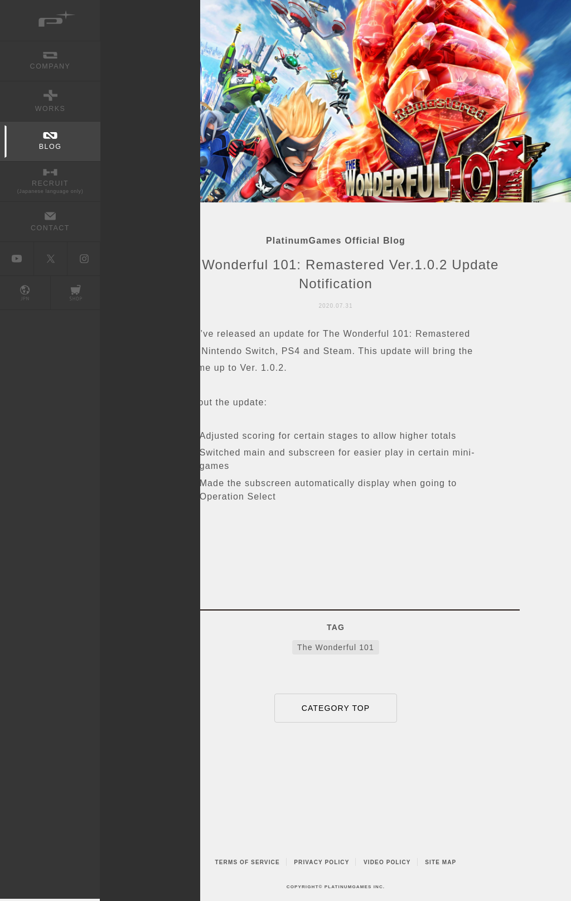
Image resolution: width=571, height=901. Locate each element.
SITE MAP (440, 862)
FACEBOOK (274, 556)
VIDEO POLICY (387, 862)
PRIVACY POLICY (321, 862)
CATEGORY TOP (336, 708)
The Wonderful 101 (335, 647)
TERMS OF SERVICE (247, 862)
